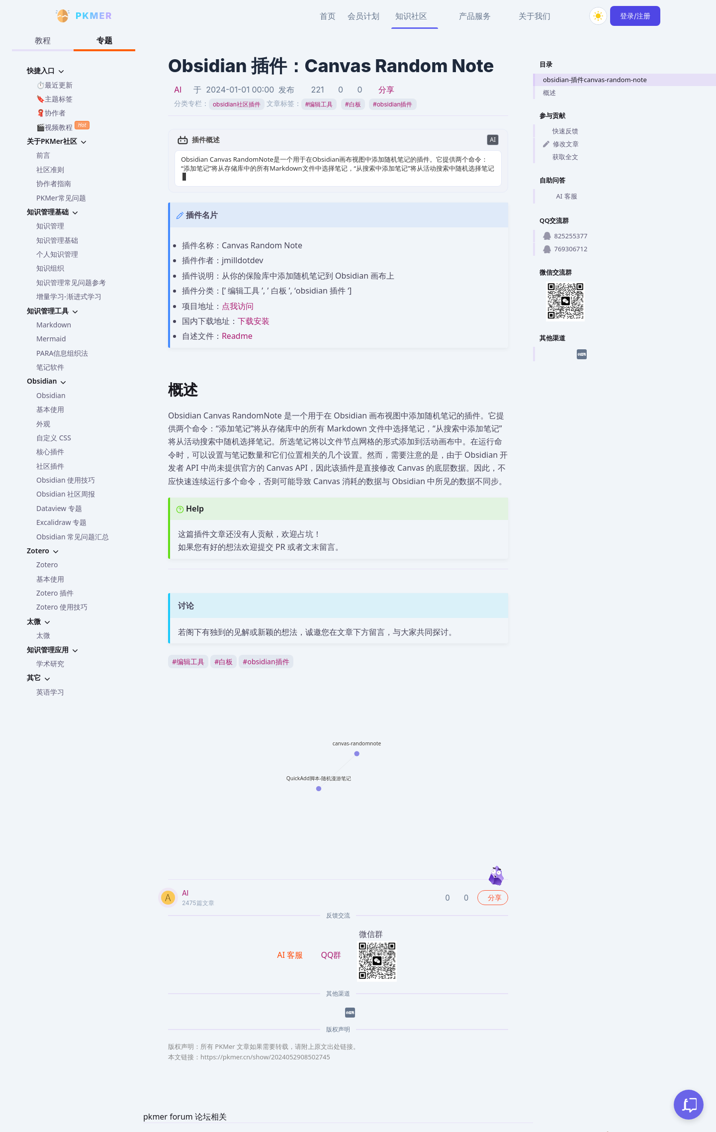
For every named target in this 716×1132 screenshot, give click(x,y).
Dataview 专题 (59, 508)
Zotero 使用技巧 (62, 607)
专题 (104, 40)
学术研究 (50, 663)
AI (177, 90)
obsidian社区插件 (237, 104)
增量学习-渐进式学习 (68, 296)
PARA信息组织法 (62, 353)
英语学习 (50, 692)
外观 (43, 423)
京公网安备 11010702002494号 (657, 1127)
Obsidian (51, 395)
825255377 (565, 235)
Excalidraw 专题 (61, 522)
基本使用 (50, 409)
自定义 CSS (53, 437)
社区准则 (50, 169)
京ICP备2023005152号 (564, 1127)
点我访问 (238, 296)
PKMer (439, 1127)
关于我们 (534, 16)
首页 (328, 16)
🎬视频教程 (63, 126)
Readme (237, 326)
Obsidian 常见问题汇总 (72, 536)
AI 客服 (560, 197)
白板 (353, 104)
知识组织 (50, 268)
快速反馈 (560, 130)
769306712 (565, 248)
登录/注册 (635, 15)
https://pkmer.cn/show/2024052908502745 (265, 1047)
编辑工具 (319, 104)
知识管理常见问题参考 (71, 282)
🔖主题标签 (54, 98)
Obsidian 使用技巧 (65, 480)
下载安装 (253, 312)
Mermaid (51, 338)
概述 (549, 92)
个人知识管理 (57, 254)
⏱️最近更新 (54, 85)
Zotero (47, 564)
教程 (43, 40)
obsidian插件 (392, 104)
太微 (43, 635)
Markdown (53, 324)
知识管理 (50, 225)
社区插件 (50, 466)
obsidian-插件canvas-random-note (595, 79)
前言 (43, 155)
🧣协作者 (51, 112)
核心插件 (50, 451)
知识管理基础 (57, 240)
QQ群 (331, 945)
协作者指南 (53, 183)
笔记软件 (50, 367)
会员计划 (363, 16)
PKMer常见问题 (61, 198)
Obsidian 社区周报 (65, 494)
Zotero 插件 (55, 593)
